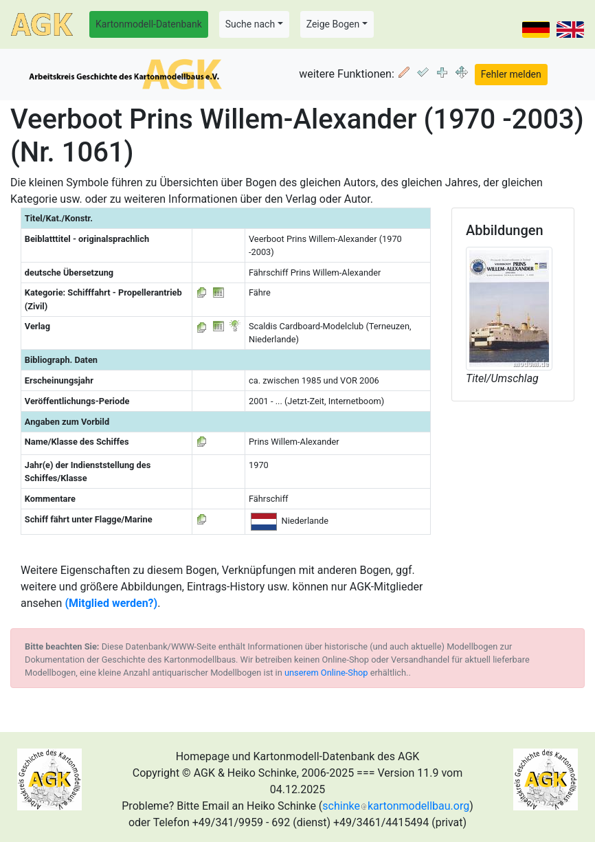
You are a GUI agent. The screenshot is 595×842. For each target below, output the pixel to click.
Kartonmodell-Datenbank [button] (149, 24)
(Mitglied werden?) (111, 603)
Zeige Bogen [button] (333, 24)
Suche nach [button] (250, 24)
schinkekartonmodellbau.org (395, 805)
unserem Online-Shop (326, 672)
